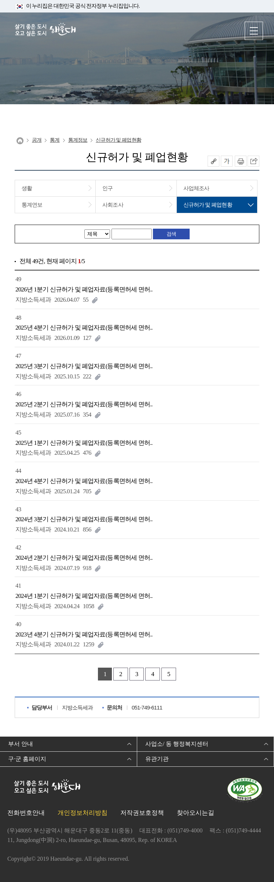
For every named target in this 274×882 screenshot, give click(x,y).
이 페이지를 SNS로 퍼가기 (253, 161)
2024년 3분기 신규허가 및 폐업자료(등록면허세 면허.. (84, 519)
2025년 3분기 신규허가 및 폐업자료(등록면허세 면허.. (84, 366)
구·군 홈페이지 (27, 759)
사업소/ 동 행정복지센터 (176, 744)
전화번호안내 (26, 812)
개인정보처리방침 (82, 812)
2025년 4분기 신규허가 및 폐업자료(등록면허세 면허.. (84, 327)
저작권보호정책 (142, 812)
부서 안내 (20, 744)
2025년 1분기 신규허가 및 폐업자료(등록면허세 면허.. (84, 442)
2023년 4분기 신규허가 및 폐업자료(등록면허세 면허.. (84, 634)
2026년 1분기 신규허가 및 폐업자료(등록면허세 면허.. (84, 289)
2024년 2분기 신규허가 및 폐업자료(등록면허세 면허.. (84, 557)
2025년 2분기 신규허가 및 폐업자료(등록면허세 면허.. (84, 404)
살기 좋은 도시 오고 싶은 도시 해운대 (46, 30)
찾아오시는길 (195, 812)
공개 (36, 140)
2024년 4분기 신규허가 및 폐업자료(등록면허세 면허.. (84, 481)
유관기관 (157, 759)
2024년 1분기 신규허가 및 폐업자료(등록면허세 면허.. (84, 595)
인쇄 (240, 161)
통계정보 (78, 140)
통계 (54, 140)
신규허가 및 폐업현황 (118, 140)
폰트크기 (227, 161)
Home (20, 140)
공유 (213, 161)
